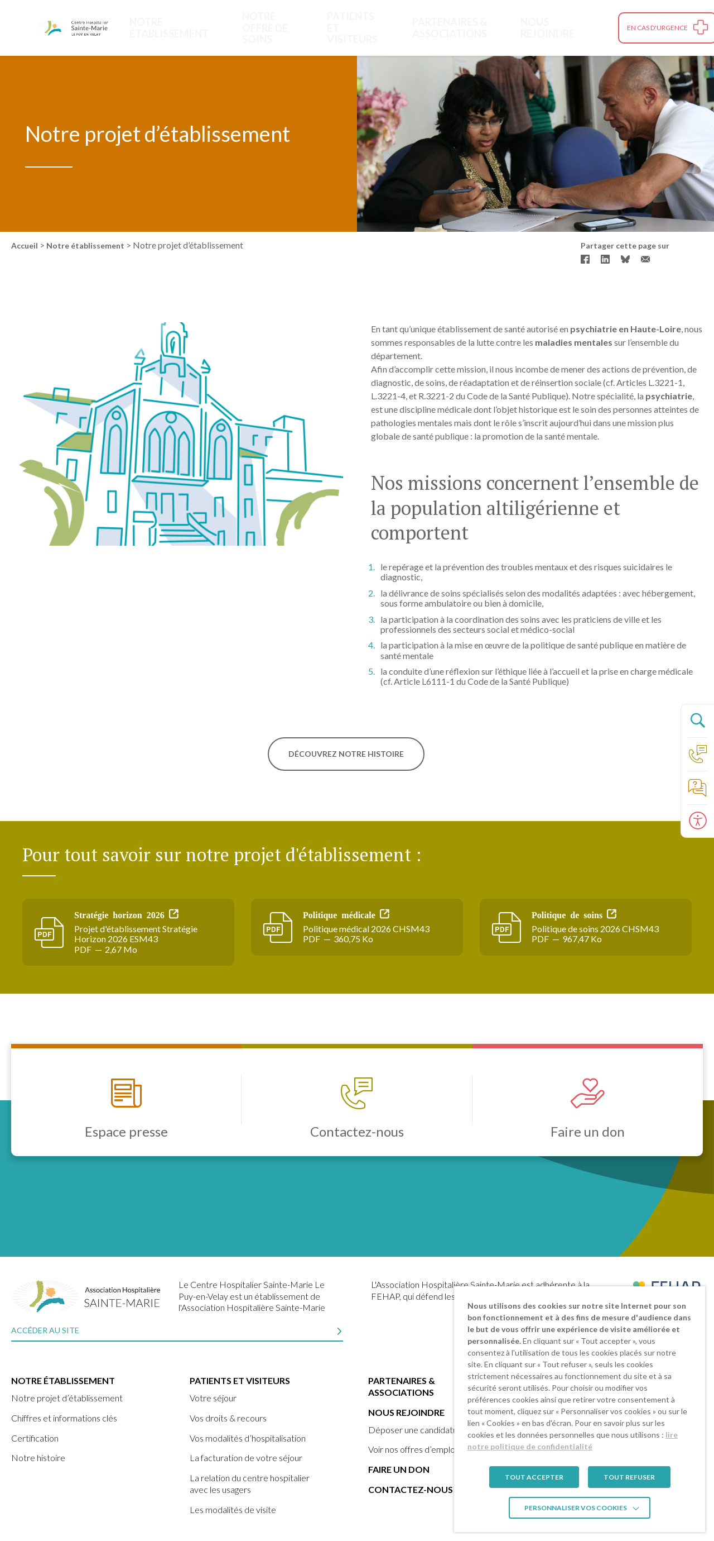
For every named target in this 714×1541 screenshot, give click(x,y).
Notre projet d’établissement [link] (67, 1397)
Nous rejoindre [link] (563, 27)
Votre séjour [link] (213, 1397)
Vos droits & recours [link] (228, 1418)
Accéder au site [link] (45, 1330)
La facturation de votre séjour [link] (246, 1457)
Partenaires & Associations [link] (450, 27)
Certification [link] (35, 1438)
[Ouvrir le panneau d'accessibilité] (697, 821)
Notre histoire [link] (38, 1457)
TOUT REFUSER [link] (629, 1477)
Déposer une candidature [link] (417, 1429)
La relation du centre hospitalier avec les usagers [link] (250, 1483)
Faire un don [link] (399, 1469)
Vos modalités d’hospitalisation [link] (248, 1438)
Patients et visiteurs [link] (349, 27)
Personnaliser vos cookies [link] (575, 1508)
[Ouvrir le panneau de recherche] (697, 720)
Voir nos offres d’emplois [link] (414, 1449)
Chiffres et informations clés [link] (64, 1418)
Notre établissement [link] (168, 27)
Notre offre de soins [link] (263, 27)
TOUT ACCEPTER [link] (534, 1477)
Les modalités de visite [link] (233, 1509)
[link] (72, 28)
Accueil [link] (24, 245)
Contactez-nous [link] (410, 1489)
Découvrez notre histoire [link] (346, 753)
